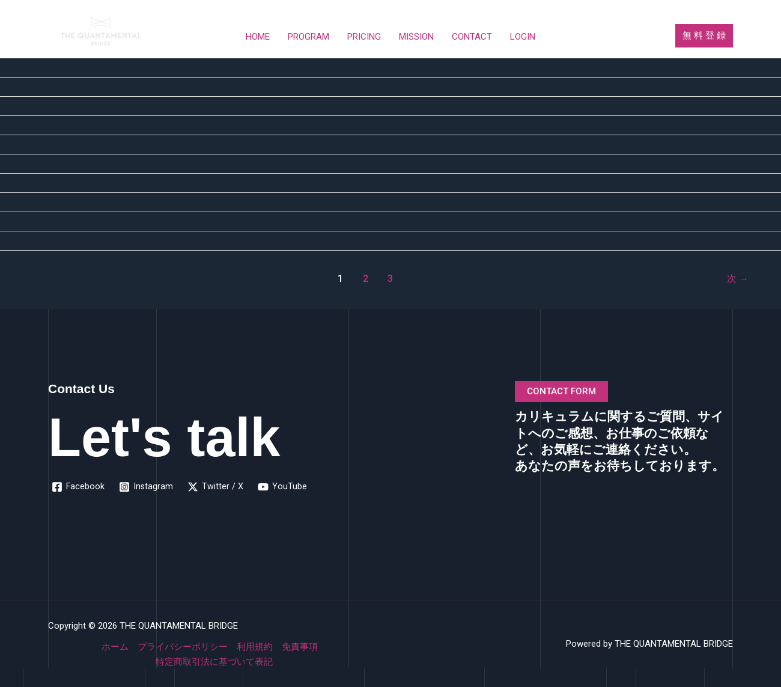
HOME (258, 36)
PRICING (364, 36)
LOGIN (522, 36)
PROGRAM (308, 36)
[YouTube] (283, 486)
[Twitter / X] (216, 486)
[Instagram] (147, 486)
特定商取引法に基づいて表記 (214, 661)
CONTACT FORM (561, 391)
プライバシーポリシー (183, 646)
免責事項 (300, 646)
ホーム (115, 646)
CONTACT (472, 36)
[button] (704, 35)
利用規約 (255, 646)
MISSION (416, 36)
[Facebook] (78, 486)
